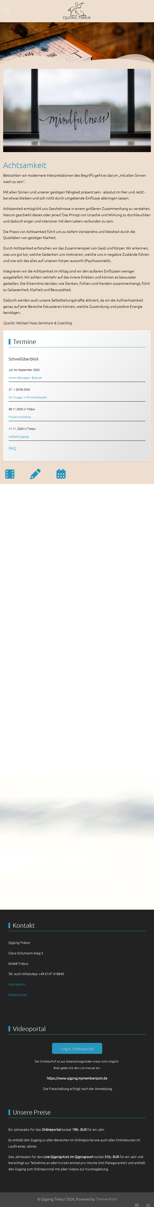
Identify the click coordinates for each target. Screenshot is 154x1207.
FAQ (12, 448)
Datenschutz (17, 994)
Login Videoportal (77, 1048)
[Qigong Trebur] (77, 11)
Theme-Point (106, 1199)
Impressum (16, 984)
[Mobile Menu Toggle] (7, 11)
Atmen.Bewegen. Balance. (26, 377)
